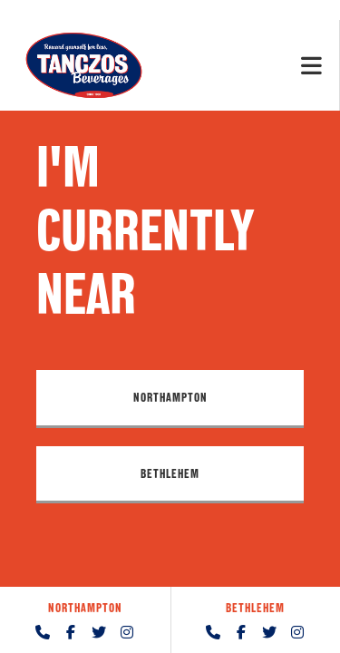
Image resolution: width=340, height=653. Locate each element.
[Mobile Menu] (312, 65)
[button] (170, 398)
